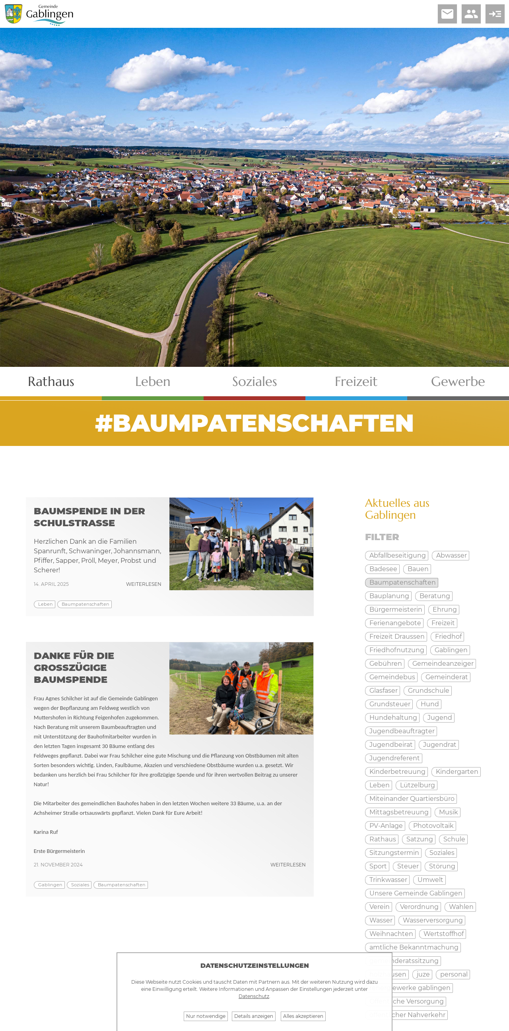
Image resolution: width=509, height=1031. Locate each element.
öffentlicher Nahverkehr (407, 1015)
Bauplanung (389, 596)
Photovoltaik (433, 825)
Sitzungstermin (394, 853)
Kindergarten (457, 771)
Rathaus (51, 381)
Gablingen (50, 885)
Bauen (418, 569)
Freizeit (356, 381)
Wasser (380, 920)
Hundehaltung (393, 717)
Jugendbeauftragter (402, 731)
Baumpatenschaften (85, 604)
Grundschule (428, 690)
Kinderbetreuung (397, 771)
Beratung (435, 596)
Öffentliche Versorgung (406, 1001)
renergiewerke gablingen (410, 988)
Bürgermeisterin (395, 609)
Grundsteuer (389, 704)
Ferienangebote (395, 623)
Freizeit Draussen (397, 636)
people (471, 14)
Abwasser (451, 555)
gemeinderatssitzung (404, 961)
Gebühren (385, 663)
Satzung (419, 839)
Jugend (439, 717)
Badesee (383, 569)
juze (423, 974)
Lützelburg (417, 785)
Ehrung (445, 609)
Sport (378, 866)
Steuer (408, 866)
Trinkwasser (388, 880)
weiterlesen (143, 584)
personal (454, 974)
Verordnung (419, 907)
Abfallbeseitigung (397, 555)
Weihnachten (391, 934)
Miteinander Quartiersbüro (412, 798)
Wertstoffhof (444, 934)
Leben (153, 381)
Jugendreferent (394, 758)
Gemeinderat (446, 677)
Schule (454, 839)
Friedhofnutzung (396, 650)
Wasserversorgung (433, 920)
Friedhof (448, 636)
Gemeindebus (392, 677)
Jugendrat (440, 744)
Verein (379, 907)
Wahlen (461, 907)
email (447, 14)
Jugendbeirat (391, 744)
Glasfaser (383, 690)
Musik (448, 812)
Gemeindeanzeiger (443, 663)
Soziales (254, 381)
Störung (442, 866)
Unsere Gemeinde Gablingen (415, 893)
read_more (495, 14)
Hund (430, 704)
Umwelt (430, 880)
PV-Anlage (386, 825)
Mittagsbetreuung (399, 812)
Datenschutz (254, 996)
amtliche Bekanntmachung (413, 947)
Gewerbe (458, 381)
